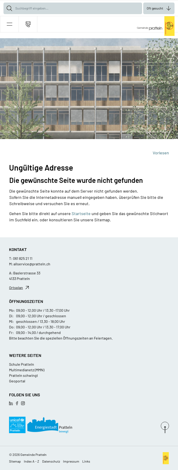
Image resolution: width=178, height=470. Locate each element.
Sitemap (15, 461)
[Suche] (9, 8)
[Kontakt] (28, 24)
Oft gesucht (155, 8)
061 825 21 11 (22, 258)
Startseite (81, 213)
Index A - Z (31, 461)
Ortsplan (16, 287)
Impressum (71, 461)
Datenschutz (51, 461)
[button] (9, 24)
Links (86, 461)
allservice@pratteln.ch (31, 264)
